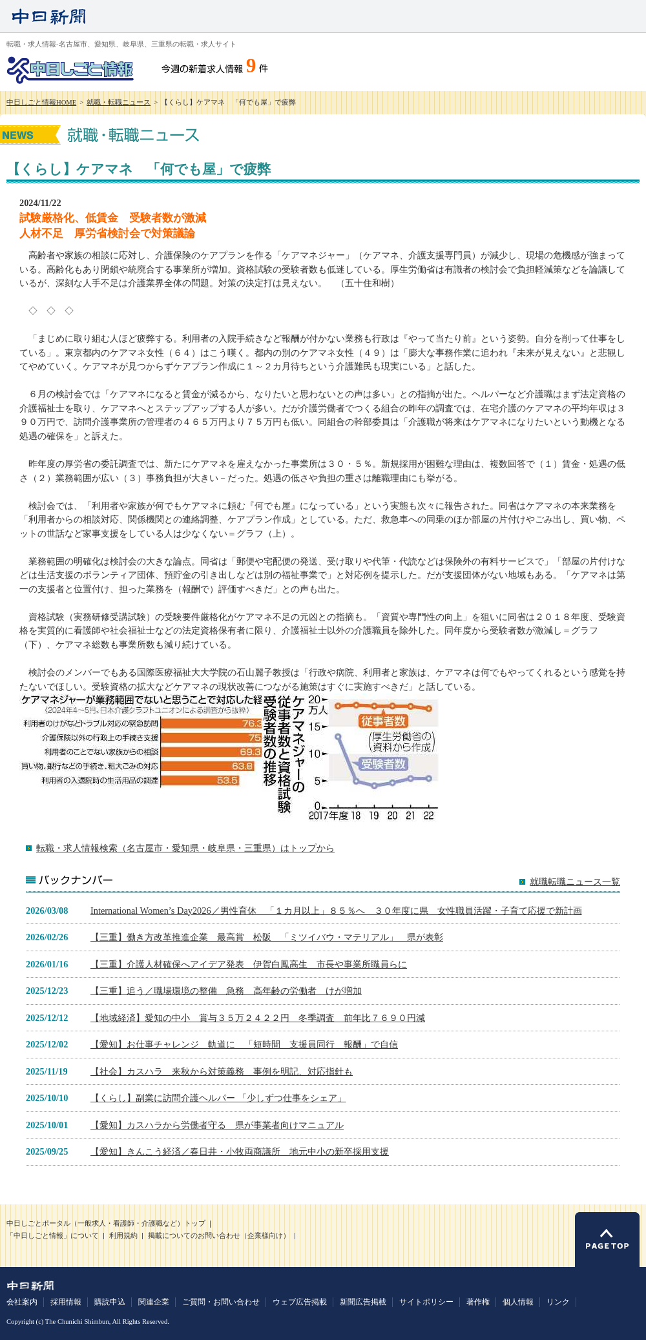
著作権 (478, 1301)
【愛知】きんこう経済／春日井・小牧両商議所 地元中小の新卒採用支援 (239, 1151)
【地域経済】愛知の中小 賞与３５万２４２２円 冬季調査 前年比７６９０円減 (257, 1018)
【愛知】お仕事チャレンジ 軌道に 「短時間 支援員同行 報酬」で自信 (244, 1044)
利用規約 (123, 1235)
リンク (558, 1301)
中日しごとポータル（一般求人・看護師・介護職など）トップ (105, 1223)
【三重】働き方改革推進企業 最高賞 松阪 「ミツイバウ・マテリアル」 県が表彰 (266, 937)
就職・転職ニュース (119, 102)
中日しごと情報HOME (41, 102)
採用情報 (65, 1301)
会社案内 (21, 1301)
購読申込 (109, 1301)
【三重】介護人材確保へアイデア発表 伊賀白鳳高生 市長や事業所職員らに (248, 964)
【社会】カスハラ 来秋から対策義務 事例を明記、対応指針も (221, 1071)
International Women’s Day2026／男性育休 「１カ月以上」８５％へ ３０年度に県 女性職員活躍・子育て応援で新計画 (336, 910)
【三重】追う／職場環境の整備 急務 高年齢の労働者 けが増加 (226, 990)
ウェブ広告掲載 (300, 1301)
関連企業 (153, 1301)
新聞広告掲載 (363, 1301)
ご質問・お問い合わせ (221, 1301)
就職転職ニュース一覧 (575, 882)
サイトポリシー (426, 1301)
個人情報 (518, 1301)
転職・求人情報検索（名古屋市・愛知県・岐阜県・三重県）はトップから (185, 848)
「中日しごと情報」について (52, 1235)
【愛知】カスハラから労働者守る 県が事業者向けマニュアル (217, 1125)
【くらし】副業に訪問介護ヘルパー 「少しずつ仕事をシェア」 (218, 1098)
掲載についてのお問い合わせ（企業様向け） (219, 1235)
